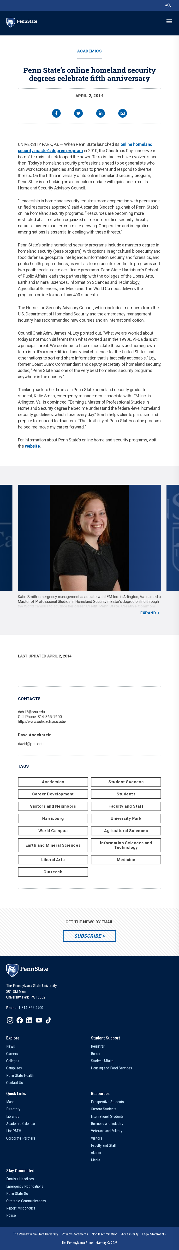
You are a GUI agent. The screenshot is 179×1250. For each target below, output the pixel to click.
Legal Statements (154, 1234)
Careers (12, 1053)
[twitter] (78, 114)
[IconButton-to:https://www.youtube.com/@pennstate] (39, 1020)
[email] (122, 114)
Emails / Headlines (20, 1179)
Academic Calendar (20, 1123)
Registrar (98, 1046)
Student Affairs (102, 1061)
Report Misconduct (20, 1208)
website (32, 446)
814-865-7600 (50, 716)
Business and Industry (107, 1123)
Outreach (52, 871)
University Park (126, 818)
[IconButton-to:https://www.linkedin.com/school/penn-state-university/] (29, 1020)
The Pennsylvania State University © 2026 (90, 1243)
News (10, 1046)
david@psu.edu (30, 744)
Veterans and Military (106, 1131)
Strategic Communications (26, 1201)
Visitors (96, 1138)
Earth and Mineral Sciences (53, 845)
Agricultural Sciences (126, 830)
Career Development (53, 794)
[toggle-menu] (169, 21)
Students (126, 794)
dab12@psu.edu (31, 712)
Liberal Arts (53, 859)
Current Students (103, 1109)
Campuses (14, 1068)
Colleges (12, 1061)
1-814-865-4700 (30, 1007)
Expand (148, 613)
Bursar (96, 1053)
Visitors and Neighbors (53, 806)
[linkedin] (100, 114)
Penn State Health (20, 1075)
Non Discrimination (105, 1234)
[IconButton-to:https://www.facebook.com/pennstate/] (20, 1020)
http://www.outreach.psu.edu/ (42, 721)
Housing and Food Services (111, 1068)
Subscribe (87, 936)
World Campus (52, 830)
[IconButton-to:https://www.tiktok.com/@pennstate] (48, 1020)
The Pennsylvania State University (35, 1234)
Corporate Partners (20, 1138)
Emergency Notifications (24, 1186)
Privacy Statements (75, 1234)
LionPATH (13, 1131)
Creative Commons (138, 606)
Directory (13, 1109)
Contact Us (14, 1082)
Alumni (96, 1152)
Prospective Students (107, 1102)
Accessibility (129, 1234)
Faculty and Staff (125, 806)
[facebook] (56, 114)
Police (11, 1215)
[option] (89, 550)
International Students (107, 1116)
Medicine (126, 859)
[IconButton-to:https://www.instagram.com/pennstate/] (10, 1020)
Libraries (12, 1116)
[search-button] (168, 5)
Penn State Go (17, 1193)
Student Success (125, 781)
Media (95, 1160)
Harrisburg (53, 818)
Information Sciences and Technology (126, 845)
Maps (10, 1102)
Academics (89, 51)
